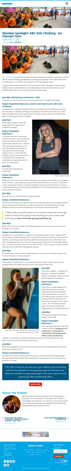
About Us (31, 450)
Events (46, 450)
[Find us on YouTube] (5, 465)
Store (33, 452)
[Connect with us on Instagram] (13, 461)
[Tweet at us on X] (8, 461)
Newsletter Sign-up (35, 454)
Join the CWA (35, 384)
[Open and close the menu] (40, 3)
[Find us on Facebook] (5, 461)
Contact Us (39, 450)
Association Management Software (61, 462)
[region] (55, 420)
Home (25, 450)
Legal (47, 468)
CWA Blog (17, 42)
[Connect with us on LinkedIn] (11, 461)
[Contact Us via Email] (8, 465)
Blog (28, 452)
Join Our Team (40, 452)
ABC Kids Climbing (8, 77)
